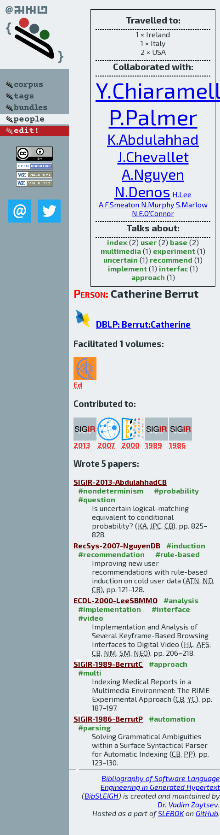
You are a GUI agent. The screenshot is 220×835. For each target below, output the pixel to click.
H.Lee (182, 194)
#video (90, 617)
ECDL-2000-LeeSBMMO (115, 600)
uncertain (120, 259)
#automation (172, 718)
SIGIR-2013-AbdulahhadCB (120, 481)
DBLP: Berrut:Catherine (143, 324)
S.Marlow (192, 204)
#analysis (181, 600)
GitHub (207, 813)
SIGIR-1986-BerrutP (108, 718)
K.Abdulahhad (153, 138)
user (149, 242)
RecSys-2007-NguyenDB (116, 545)
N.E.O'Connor (153, 213)
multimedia (121, 251)
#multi (90, 672)
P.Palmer (153, 116)
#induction (185, 545)
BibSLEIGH (101, 795)
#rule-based (177, 554)
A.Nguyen (153, 173)
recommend (171, 259)
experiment (174, 251)
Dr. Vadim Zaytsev (188, 804)
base (178, 242)
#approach (168, 663)
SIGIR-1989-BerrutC (108, 663)
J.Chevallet (153, 156)
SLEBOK (171, 813)
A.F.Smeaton (119, 204)
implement (127, 268)
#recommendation (111, 554)
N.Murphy (157, 204)
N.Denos (142, 191)
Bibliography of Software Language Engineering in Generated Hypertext (160, 782)
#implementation (109, 609)
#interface (171, 609)
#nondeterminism (110, 490)
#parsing (94, 727)
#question (96, 499)
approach (148, 277)
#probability (176, 490)
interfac (173, 268)
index (117, 242)
